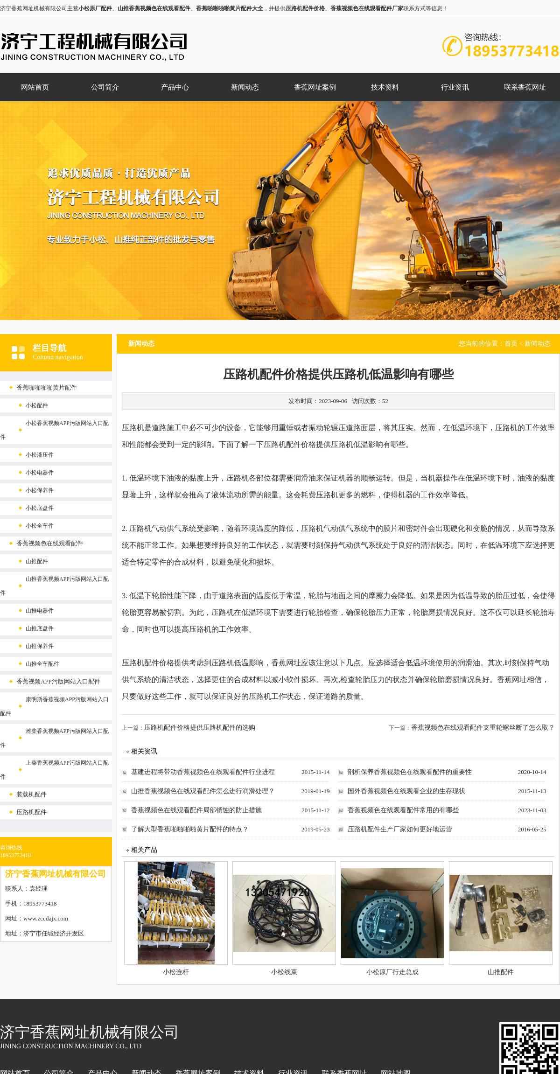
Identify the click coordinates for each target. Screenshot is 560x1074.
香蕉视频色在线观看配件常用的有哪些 (403, 810)
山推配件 (37, 561)
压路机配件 (31, 812)
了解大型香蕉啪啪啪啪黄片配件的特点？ (190, 829)
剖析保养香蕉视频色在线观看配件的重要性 (410, 771)
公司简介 (105, 87)
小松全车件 (40, 526)
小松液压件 (40, 455)
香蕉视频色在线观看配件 (49, 543)
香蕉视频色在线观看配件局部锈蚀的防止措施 (196, 810)
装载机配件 (31, 794)
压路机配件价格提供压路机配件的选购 (199, 727)
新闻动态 (245, 87)
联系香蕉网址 (525, 87)
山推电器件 (40, 610)
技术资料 (385, 87)
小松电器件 (40, 472)
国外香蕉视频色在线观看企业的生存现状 (406, 791)
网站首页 (35, 87)
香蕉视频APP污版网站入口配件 (58, 681)
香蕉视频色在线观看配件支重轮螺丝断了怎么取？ (483, 727)
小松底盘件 (40, 508)
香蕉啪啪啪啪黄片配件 (46, 387)
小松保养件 (40, 490)
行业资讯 (455, 87)
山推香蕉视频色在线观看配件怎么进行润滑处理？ (203, 791)
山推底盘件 (40, 628)
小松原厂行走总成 (392, 972)
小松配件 (37, 405)
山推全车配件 (42, 664)
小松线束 (284, 972)
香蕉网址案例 (315, 87)
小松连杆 (176, 972)
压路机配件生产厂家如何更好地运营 (400, 829)
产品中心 (175, 87)
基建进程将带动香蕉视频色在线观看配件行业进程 (203, 771)
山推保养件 (40, 646)
